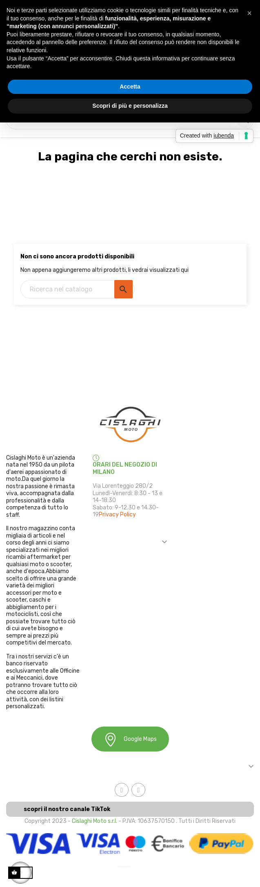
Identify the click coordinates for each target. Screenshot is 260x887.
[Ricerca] (77, 289)
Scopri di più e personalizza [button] (129, 105)
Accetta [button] (130, 86)
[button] (249, 13)
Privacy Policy (117, 514)
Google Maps (130, 739)
